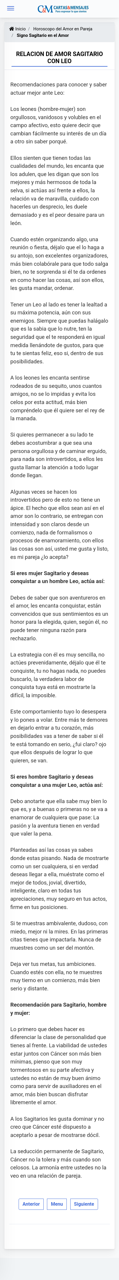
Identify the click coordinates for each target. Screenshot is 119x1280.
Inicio (17, 29)
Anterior (31, 1204)
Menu (57, 1204)
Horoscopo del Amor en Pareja (62, 29)
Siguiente (84, 1204)
